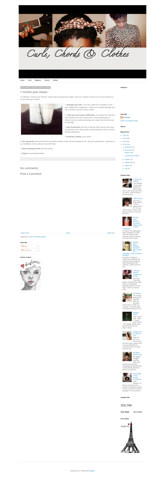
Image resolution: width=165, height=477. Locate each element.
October (128, 159)
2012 (125, 144)
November (128, 150)
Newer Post (25, 233)
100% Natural (137, 198)
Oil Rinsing (137, 293)
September (129, 162)
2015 (125, 135)
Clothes (55, 80)
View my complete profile (129, 121)
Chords (46, 80)
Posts (24, 246)
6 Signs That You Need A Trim (137, 333)
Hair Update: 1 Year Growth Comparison (137, 376)
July (126, 168)
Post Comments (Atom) (38, 237)
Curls (29, 80)
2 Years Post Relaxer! (137, 180)
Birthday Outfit (136, 313)
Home (22, 80)
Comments (26, 250)
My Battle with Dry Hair (137, 353)
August (127, 165)
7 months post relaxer (131, 156)
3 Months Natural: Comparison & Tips (137, 273)
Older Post (110, 233)
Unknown (126, 117)
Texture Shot (128, 153)
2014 (125, 138)
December (128, 147)
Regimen (38, 80)
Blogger (91, 471)
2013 (125, 141)
